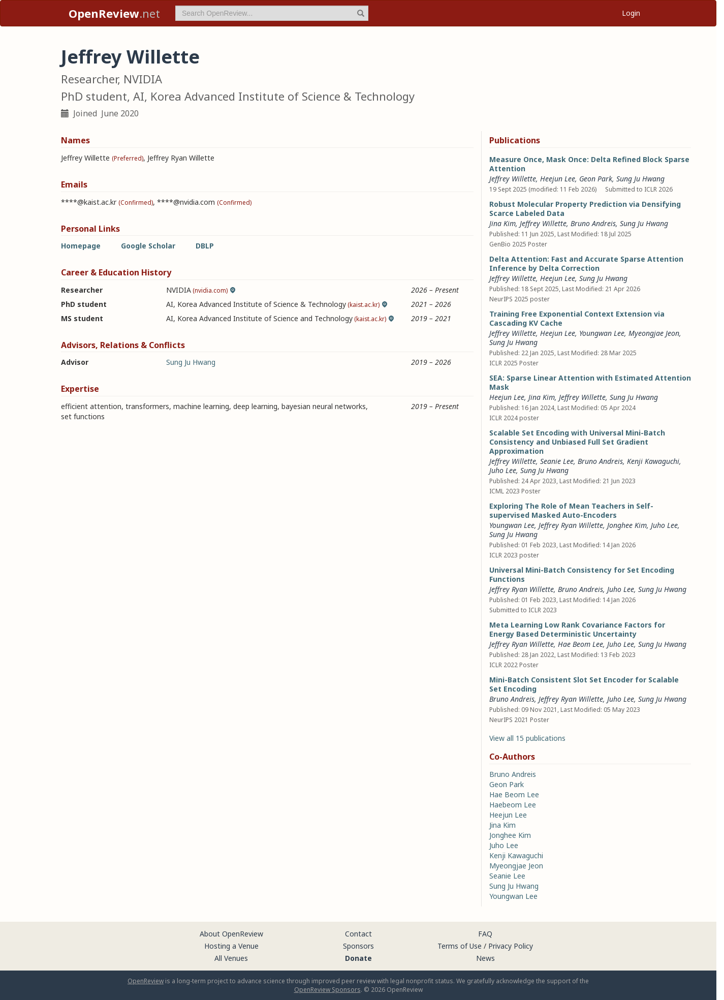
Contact (358, 934)
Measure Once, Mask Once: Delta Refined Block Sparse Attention (589, 163)
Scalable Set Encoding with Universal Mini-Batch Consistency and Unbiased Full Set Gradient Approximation (577, 442)
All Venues (231, 958)
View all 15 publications (527, 738)
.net (114, 13)
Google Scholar (148, 246)
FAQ (485, 934)
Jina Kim (502, 223)
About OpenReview (231, 934)
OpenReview (146, 981)
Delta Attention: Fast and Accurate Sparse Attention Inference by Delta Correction (586, 263)
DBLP (205, 246)
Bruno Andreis (593, 223)
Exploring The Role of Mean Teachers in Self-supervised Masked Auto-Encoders (571, 510)
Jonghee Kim (627, 525)
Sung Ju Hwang (190, 362)
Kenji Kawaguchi (653, 461)
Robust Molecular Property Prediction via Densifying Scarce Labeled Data (585, 208)
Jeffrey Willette (512, 178)
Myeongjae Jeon (653, 333)
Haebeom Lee (512, 804)
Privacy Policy (510, 946)
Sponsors (358, 946)
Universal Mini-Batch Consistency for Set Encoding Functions (581, 574)
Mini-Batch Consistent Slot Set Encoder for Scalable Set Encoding (584, 684)
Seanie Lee (557, 461)
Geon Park (595, 178)
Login (631, 13)
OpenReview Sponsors (327, 989)
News (485, 958)
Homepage (81, 246)
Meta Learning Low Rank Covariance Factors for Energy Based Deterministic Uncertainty (577, 629)
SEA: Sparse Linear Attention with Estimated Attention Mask (590, 382)
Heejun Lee (557, 178)
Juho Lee (502, 470)
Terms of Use (459, 946)
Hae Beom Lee (580, 644)
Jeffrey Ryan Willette (571, 525)
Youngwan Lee (601, 333)
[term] (271, 13)
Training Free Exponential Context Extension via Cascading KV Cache (577, 318)
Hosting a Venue (231, 946)
